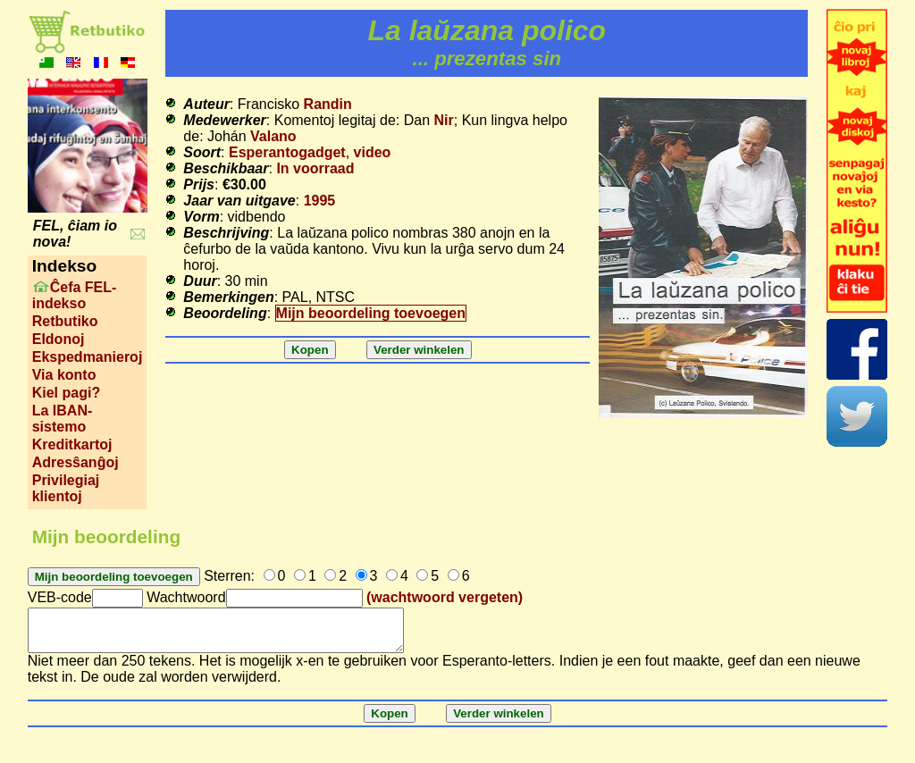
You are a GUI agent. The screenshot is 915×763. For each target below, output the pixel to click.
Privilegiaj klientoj (66, 488)
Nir (444, 120)
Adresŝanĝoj (75, 462)
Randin (328, 104)
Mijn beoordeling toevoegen (371, 313)
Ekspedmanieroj (87, 357)
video (372, 152)
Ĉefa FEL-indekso (74, 295)
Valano (273, 136)
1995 (320, 200)
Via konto (64, 374)
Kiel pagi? (66, 392)
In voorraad (315, 168)
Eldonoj (58, 339)
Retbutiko (65, 321)
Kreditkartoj (72, 444)
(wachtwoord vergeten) (444, 597)
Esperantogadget (287, 152)
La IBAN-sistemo (62, 418)
